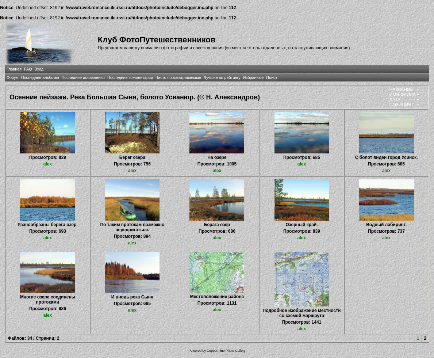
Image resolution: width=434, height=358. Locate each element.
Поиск (271, 77)
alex (47, 164)
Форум (13, 77)
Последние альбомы (40, 77)
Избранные (253, 77)
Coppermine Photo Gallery (226, 351)
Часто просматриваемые (178, 77)
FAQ (28, 69)
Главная (14, 69)
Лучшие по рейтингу (222, 77)
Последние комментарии (130, 77)
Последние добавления (83, 77)
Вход (39, 69)
